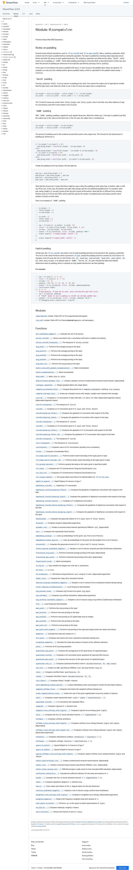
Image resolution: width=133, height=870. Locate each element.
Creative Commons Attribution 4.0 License (89, 822)
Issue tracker (86, 845)
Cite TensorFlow (87, 859)
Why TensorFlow (89, 3)
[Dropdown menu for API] (48, 2)
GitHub (126, 3)
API (46, 24)
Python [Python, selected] (16, 14)
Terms (33, 868)
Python (66, 24)
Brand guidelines (87, 855)
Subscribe (122, 868)
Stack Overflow (87, 852)
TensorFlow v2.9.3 (11, 9)
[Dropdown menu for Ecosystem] (63, 2)
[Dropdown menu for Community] (79, 2)
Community (72, 3)
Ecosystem (57, 3)
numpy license (41, 826)
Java (30, 14)
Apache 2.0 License (37, 824)
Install (27, 3)
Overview (6, 14)
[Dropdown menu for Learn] (39, 2)
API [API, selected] (45, 3)
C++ (23, 14)
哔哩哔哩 (34, 855)
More (38, 14)
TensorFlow (39, 24)
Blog (32, 845)
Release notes (87, 849)
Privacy (40, 868)
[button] (14, 21)
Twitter (33, 852)
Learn (35, 3)
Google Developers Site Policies (65, 824)
